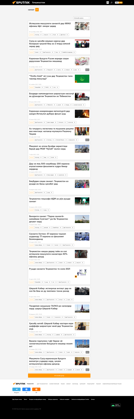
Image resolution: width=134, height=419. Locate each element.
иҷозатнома (61, 175)
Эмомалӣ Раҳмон (60, 139)
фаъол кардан (50, 122)
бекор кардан (50, 175)
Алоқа (93, 399)
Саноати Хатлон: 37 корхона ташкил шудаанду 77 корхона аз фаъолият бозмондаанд (47, 236)
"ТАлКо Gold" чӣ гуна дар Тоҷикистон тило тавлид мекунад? (51, 77)
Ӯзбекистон (50, 104)
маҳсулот (46, 34)
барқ (45, 157)
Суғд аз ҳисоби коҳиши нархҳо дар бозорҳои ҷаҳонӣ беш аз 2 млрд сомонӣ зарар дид (49, 44)
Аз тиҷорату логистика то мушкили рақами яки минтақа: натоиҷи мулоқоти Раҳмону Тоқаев (51, 131)
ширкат (59, 104)
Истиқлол (61, 122)
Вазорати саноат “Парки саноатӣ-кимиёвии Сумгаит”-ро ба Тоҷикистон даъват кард (48, 219)
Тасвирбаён (38, 87)
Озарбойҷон (56, 227)
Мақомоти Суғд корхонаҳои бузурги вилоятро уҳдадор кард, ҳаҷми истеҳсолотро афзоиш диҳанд (47, 361)
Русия (54, 34)
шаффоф (58, 334)
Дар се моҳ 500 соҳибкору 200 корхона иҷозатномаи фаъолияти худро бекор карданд (49, 166)
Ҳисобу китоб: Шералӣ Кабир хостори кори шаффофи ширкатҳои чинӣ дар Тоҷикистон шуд (51, 326)
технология (58, 317)
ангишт (61, 299)
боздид (67, 104)
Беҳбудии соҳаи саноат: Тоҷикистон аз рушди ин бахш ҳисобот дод (48, 182)
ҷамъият (82, 384)
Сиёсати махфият (64, 399)
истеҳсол (67, 69)
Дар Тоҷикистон (47, 52)
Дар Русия (63, 34)
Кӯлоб (52, 157)
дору (76, 69)
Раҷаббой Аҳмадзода (67, 52)
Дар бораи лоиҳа (17, 399)
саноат (31, 9)
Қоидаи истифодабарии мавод (37, 399)
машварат (69, 369)
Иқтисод (37, 34)
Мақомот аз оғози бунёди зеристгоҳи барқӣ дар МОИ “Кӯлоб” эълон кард (48, 147)
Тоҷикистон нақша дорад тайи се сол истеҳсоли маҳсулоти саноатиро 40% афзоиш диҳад (48, 254)
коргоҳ (59, 69)
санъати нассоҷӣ (78, 104)
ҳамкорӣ (46, 227)
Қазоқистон (72, 139)
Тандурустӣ (50, 69)
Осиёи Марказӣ (54, 384)
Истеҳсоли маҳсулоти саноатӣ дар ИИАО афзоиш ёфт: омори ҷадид (50, 24)
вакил (68, 352)
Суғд (56, 52)
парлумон (77, 352)
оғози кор (70, 122)
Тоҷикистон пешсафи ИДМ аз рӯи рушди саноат (49, 200)
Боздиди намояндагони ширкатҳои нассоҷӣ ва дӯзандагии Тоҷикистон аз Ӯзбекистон (51, 95)
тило (54, 87)
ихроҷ (68, 299)
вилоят (56, 245)
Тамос (25, 399)
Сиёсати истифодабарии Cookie (80, 399)
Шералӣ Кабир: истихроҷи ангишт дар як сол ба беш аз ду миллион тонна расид (50, 289)
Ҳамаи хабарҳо (38, 245)
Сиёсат (68, 384)
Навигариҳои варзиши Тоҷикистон (114, 384)
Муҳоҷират (90, 384)
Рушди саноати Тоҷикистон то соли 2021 (49, 268)
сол (53, 282)
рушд (48, 192)
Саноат (36, 52)
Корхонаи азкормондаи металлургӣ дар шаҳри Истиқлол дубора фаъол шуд (49, 112)
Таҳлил (98, 384)
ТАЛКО (47, 87)
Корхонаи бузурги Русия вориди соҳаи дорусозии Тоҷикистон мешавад (49, 60)
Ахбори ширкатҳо (53, 399)
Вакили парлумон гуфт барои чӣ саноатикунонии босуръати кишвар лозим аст (51, 344)
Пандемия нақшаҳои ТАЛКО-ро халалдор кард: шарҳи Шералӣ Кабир (50, 307)
